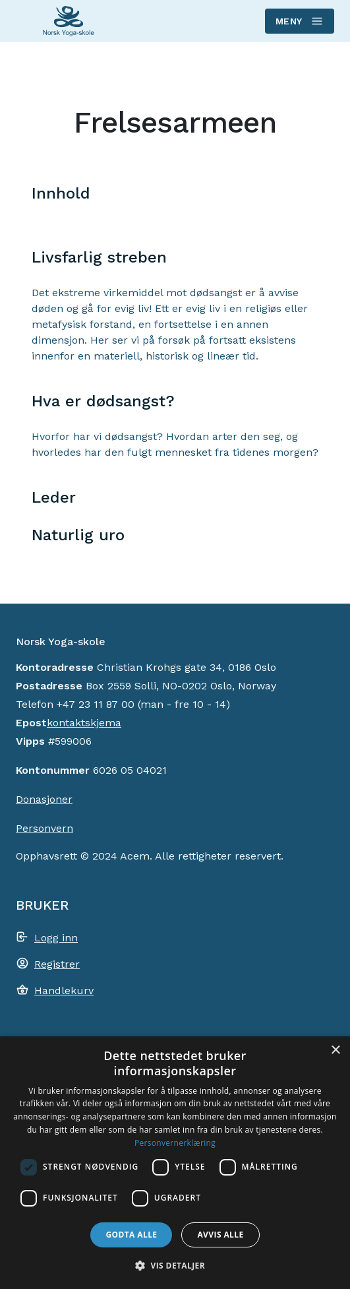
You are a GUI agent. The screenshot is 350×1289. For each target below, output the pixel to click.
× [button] (335, 1050)
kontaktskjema (84, 722)
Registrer (57, 964)
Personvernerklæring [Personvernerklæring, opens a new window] (175, 1142)
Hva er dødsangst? (103, 401)
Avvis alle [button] (220, 1234)
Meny (299, 21)
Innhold (61, 193)
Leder (54, 497)
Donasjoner (44, 799)
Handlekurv (64, 990)
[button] (175, 1265)
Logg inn (56, 937)
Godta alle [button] (131, 1234)
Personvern (44, 828)
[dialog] (175, 1162)
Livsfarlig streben (99, 257)
